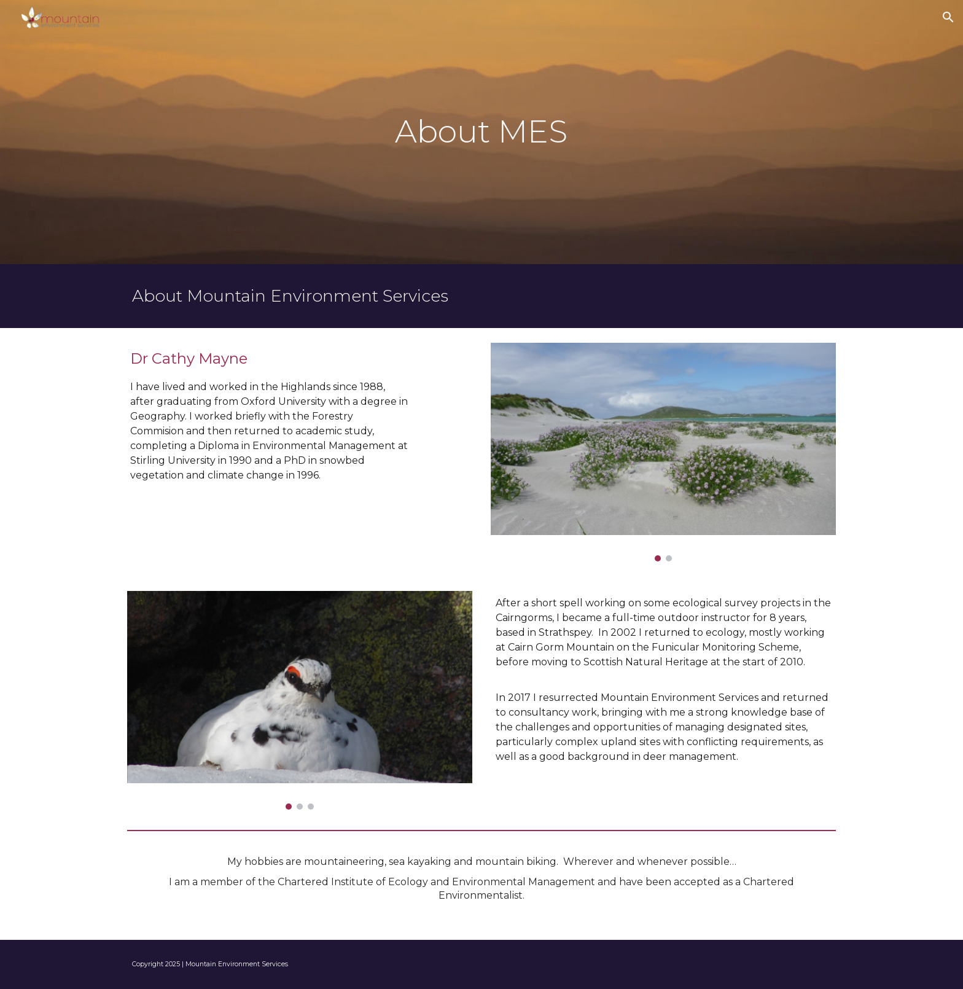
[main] (481, 132)
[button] (948, 17)
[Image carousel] (663, 452)
